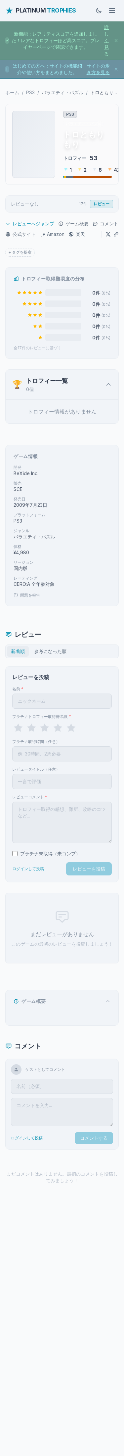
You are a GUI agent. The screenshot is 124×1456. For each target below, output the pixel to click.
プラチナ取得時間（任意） (36, 741)
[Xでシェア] (108, 234)
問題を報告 (27, 595)
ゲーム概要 (73, 223)
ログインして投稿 (28, 868)
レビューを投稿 (89, 868)
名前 (17, 688)
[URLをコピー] (116, 234)
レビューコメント (29, 796)
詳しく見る (106, 40)
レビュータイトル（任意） (36, 769)
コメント (105, 223)
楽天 (76, 234)
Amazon (52, 234)
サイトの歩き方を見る (98, 69)
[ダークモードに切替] (99, 10)
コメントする (94, 1138)
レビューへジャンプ (29, 223)
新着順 (18, 651)
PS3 (30, 92)
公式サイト (20, 234)
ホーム (12, 92)
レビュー (101, 203)
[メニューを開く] (112, 10)
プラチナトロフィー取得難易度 (41, 716)
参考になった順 (50, 651)
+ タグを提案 (20, 252)
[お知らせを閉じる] (116, 40)
